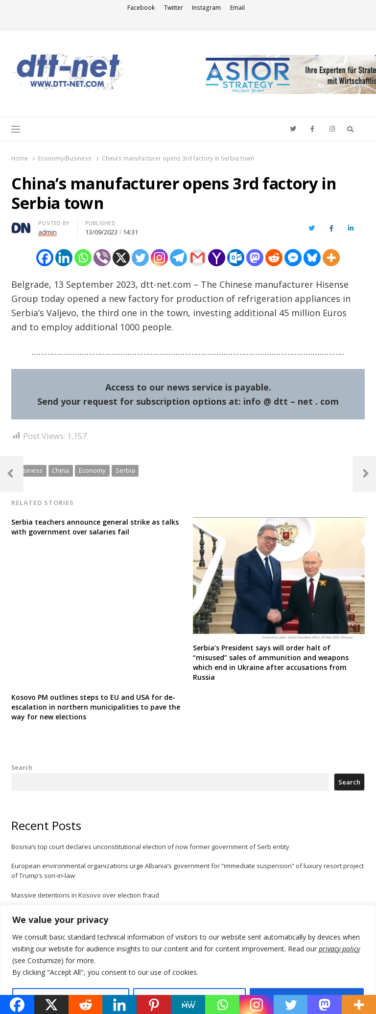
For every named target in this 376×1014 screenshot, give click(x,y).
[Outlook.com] (235, 257)
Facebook (141, 7)
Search (21, 767)
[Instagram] (159, 257)
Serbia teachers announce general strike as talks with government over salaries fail (95, 526)
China (60, 470)
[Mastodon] (254, 257)
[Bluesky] (312, 257)
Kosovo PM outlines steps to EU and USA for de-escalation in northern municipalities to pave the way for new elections (95, 706)
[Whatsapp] (83, 257)
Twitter (173, 7)
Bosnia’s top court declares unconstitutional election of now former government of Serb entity (150, 846)
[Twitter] (140, 257)
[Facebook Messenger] (293, 257)
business (29, 470)
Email (237, 7)
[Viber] (102, 257)
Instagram (206, 7)
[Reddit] (273, 257)
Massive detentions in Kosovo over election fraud (85, 895)
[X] (121, 257)
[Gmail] (197, 257)
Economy (92, 470)
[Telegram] (178, 257)
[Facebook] (44, 257)
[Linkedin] (63, 257)
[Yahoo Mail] (216, 257)
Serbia (125, 470)
